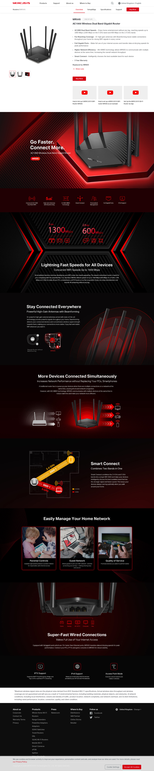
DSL (33, 736)
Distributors (75, 713)
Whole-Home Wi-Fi (39, 713)
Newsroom (55, 713)
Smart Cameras (38, 746)
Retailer (73, 723)
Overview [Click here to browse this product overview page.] (79, 9)
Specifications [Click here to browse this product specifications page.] (106, 9)
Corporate (17, 713)
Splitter (35, 753)
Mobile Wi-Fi (37, 743)
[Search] (112, 3)
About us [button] (69, 3)
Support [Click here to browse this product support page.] (119, 9)
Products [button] (43, 3)
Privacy (16, 723)
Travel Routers (37, 733)
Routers (16, 9)
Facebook (96, 713)
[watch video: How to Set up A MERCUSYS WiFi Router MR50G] (85, 92)
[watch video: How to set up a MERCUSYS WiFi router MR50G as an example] (110, 92)
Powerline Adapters (40, 723)
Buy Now (133, 9)
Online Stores (75, 719)
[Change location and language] (129, 3)
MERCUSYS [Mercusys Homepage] (21, 3)
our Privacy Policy (20, 762)
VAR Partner (75, 716)
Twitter (95, 717)
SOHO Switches (38, 729)
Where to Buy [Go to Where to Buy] (85, 3)
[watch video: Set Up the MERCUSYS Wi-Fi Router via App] (136, 92)
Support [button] (56, 3)
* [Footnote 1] (14, 691)
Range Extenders (39, 719)
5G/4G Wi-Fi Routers (40, 739)
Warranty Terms (19, 719)
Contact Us (17, 716)
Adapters (35, 726)
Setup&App (91, 9)
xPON (34, 749)
